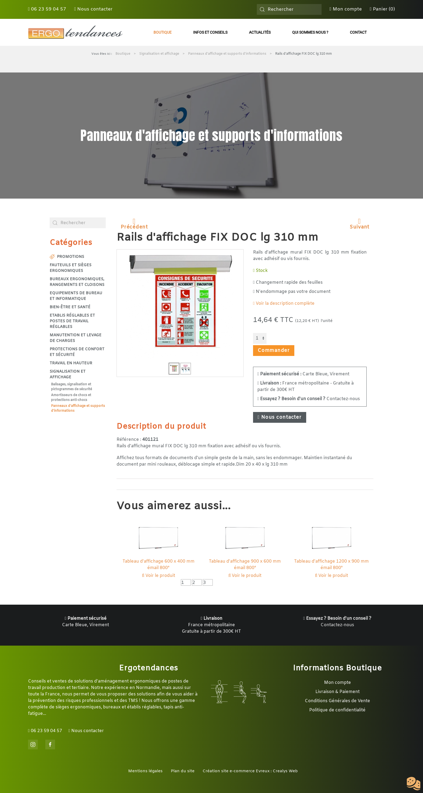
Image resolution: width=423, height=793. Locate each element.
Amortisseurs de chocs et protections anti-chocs (71, 397)
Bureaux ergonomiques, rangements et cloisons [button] (77, 282)
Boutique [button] (162, 32)
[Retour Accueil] (75, 32)
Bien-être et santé (70, 307)
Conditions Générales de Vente (337, 701)
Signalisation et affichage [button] (68, 374)
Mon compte (346, 9)
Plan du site (183, 771)
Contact (358, 32)
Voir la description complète (284, 303)
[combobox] (289, 9)
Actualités (260, 32)
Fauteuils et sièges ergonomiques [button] (70, 268)
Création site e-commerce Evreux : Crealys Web (250, 771)
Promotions (67, 257)
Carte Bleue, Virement (303, 374)
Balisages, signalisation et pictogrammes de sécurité (71, 387)
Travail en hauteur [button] (71, 363)
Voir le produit (158, 576)
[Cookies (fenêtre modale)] (413, 784)
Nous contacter (93, 9)
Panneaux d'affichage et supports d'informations (78, 408)
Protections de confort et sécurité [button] (77, 352)
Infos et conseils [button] (210, 32)
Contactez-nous (308, 399)
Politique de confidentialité (337, 710)
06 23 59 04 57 (47, 9)
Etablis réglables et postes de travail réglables (72, 321)
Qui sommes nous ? (310, 32)
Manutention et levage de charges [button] (75, 338)
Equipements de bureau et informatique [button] (76, 296)
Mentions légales (145, 771)
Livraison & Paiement (337, 692)
